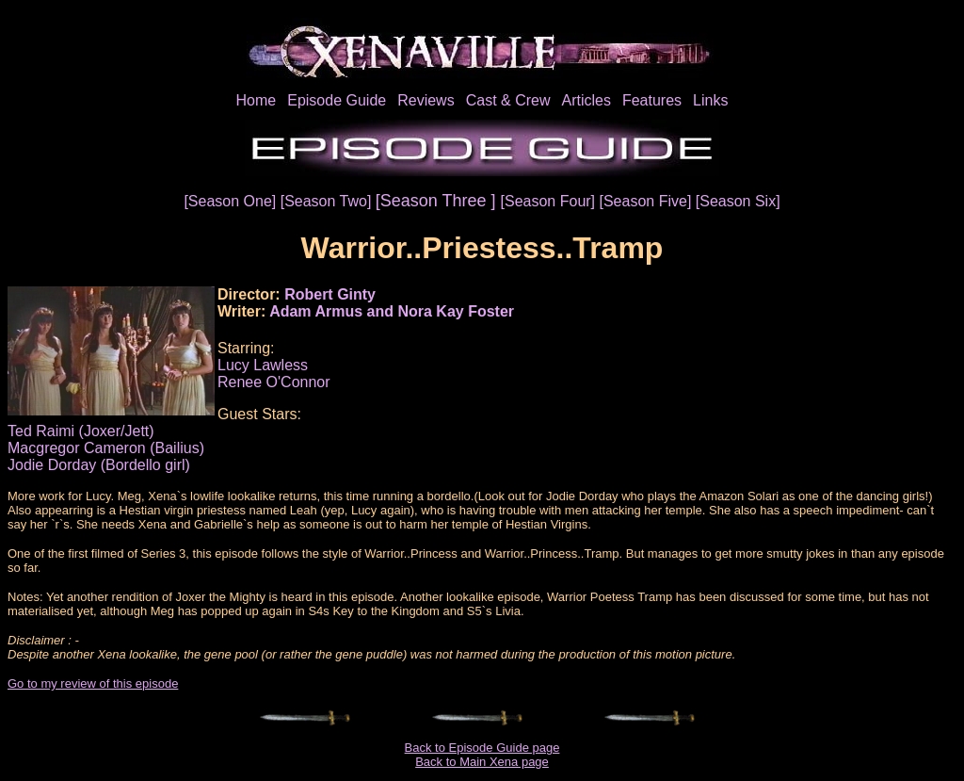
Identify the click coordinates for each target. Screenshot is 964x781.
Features (652, 100)
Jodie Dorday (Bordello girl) (99, 465)
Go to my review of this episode (93, 683)
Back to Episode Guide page (482, 747)
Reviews (425, 100)
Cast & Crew (508, 100)
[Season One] (232, 201)
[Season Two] (328, 201)
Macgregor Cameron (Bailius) (106, 448)
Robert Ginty (330, 294)
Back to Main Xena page (482, 762)
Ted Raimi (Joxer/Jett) (81, 431)
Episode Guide (336, 100)
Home (256, 100)
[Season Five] (648, 201)
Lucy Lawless (262, 365)
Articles (585, 100)
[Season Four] (550, 201)
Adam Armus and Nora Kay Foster (391, 311)
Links (710, 100)
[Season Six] (738, 201)
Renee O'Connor (273, 382)
